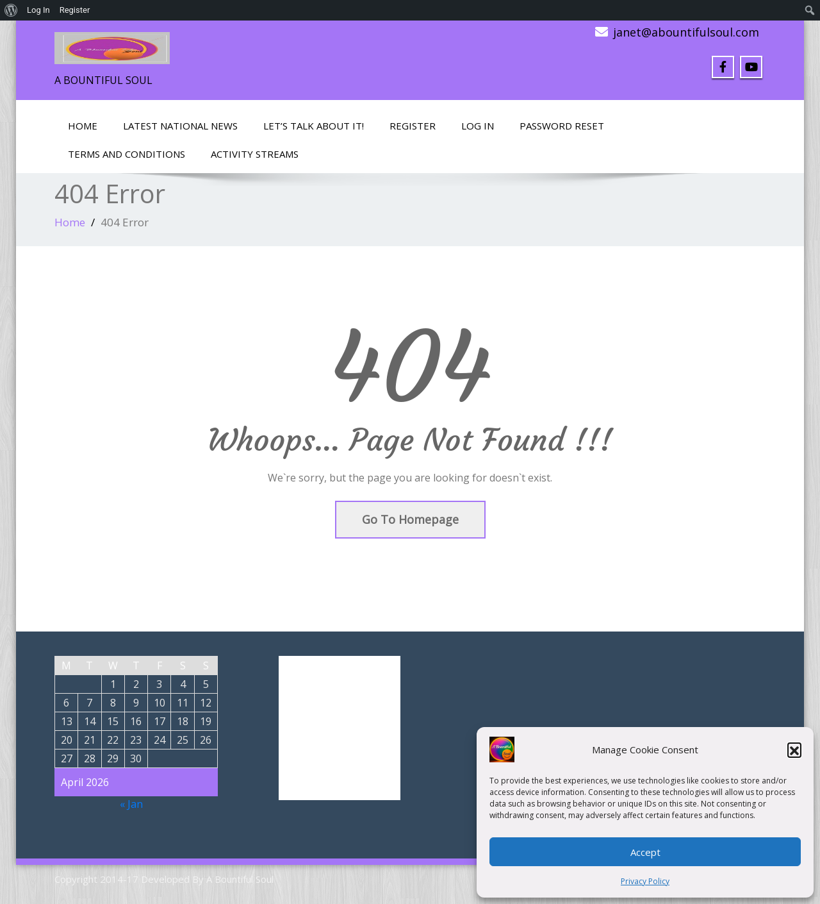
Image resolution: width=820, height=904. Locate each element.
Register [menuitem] (75, 10)
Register (413, 125)
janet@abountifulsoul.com (686, 32)
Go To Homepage (410, 519)
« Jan (131, 804)
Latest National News (180, 125)
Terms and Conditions (126, 153)
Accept (645, 852)
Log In (477, 125)
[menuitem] (11, 10)
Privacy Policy (645, 881)
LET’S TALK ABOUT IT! (313, 125)
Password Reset (562, 125)
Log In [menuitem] (38, 10)
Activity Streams (255, 153)
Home (82, 125)
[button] (794, 749)
